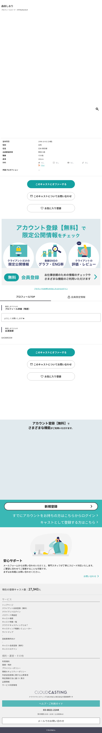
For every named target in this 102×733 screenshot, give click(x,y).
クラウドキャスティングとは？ (15, 625)
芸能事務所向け (8, 638)
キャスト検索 (7, 618)
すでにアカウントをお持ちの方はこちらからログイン (54, 515)
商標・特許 (6, 664)
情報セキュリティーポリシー (14, 671)
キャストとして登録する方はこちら (67, 522)
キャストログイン (9, 649)
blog (42, 165)
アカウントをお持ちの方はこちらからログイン (51, 288)
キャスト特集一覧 (9, 621)
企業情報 (6, 681)
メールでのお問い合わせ (51, 721)
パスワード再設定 (9, 615)
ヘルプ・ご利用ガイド (51, 703)
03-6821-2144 (51, 709)
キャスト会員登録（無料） (13, 645)
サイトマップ (7, 632)
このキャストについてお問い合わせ (53, 196)
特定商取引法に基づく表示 (13, 678)
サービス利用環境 (9, 685)
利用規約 (6, 661)
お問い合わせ (90, 576)
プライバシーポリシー (11, 668)
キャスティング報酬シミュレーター (17, 628)
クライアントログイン (11, 611)
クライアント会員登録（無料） (15, 608)
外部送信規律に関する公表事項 (15, 675)
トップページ (7, 605)
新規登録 (51, 506)
